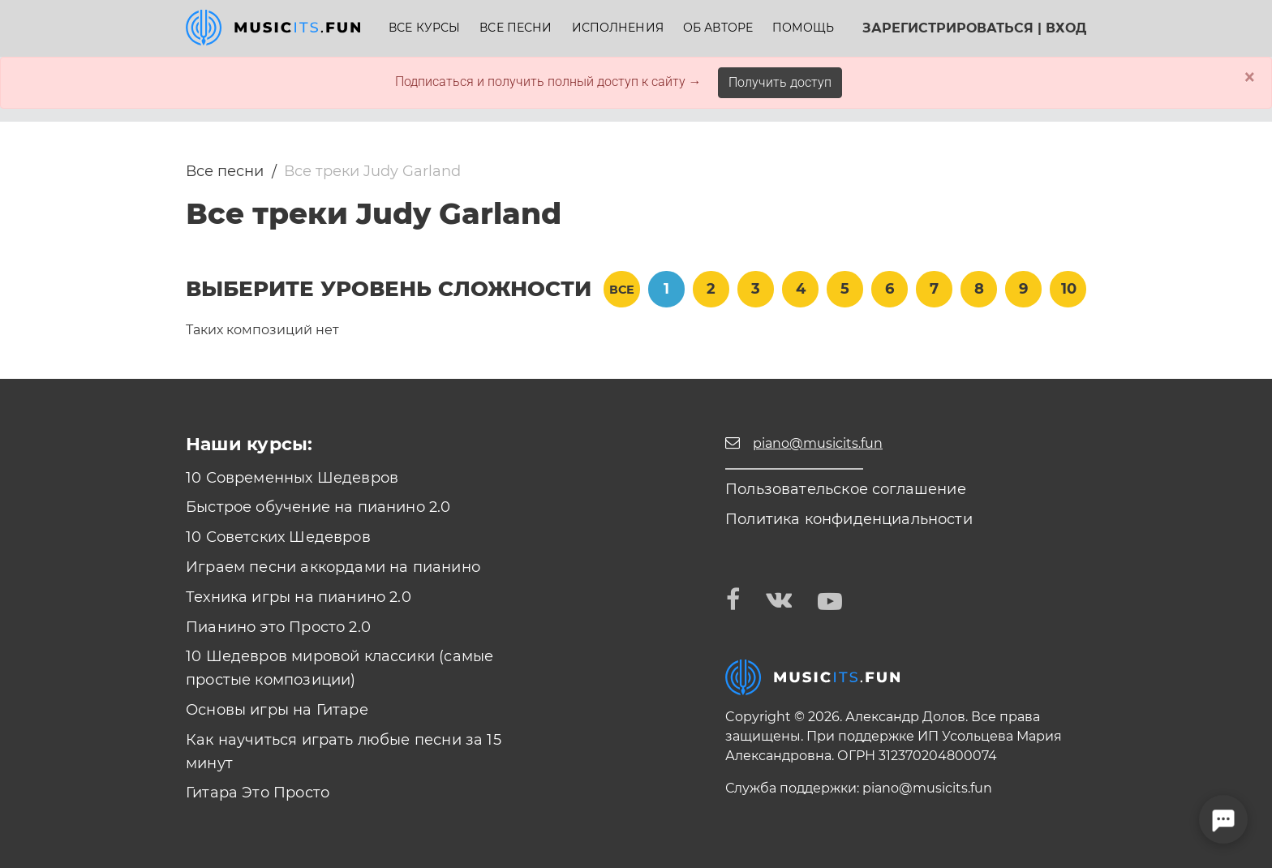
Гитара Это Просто (257, 792)
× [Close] (1249, 77)
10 (1068, 289)
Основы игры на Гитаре (277, 710)
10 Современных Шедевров (292, 478)
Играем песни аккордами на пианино (333, 567)
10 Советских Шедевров (278, 537)
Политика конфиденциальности (849, 519)
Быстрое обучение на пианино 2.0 (318, 507)
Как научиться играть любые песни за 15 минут (343, 751)
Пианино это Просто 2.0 (278, 627)
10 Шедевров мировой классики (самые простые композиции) (339, 668)
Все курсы (424, 28)
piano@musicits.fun (927, 788)
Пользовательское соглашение (845, 489)
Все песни (515, 28)
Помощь (803, 28)
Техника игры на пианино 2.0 (298, 597)
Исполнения (618, 28)
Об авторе (718, 28)
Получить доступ (780, 82)
